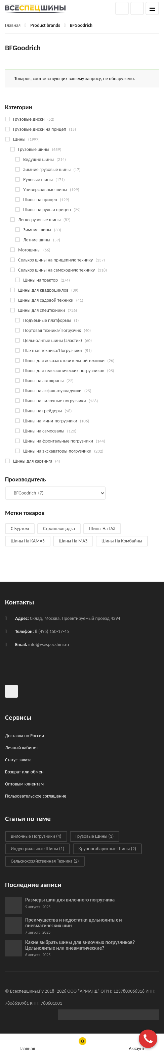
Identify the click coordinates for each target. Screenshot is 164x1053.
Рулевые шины (38, 179)
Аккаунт (137, 1043)
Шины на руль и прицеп (47, 210)
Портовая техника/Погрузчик (52, 330)
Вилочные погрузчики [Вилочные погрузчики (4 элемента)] (36, 836)
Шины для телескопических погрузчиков (63, 370)
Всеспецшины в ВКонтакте (11, 691)
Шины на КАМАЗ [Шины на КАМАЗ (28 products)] (28, 541)
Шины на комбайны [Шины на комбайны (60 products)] (121, 541)
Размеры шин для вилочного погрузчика (70, 900)
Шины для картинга (32, 461)
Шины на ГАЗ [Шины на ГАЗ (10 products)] (102, 528)
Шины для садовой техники (45, 300)
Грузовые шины (33, 149)
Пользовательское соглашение (35, 796)
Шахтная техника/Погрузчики (52, 350)
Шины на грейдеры (42, 411)
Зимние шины (37, 230)
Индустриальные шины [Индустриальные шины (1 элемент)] (37, 849)
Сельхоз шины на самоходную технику (56, 270)
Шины (19, 139)
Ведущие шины (38, 159)
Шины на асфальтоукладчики (52, 391)
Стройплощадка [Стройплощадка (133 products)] (59, 528)
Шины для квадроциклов (43, 290)
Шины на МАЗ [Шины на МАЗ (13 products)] (73, 541)
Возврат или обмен (24, 772)
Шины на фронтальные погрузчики (58, 441)
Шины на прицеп (40, 199)
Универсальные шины (45, 189)
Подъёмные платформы (47, 320)
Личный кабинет (21, 748)
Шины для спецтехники (41, 310)
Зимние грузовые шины (47, 169)
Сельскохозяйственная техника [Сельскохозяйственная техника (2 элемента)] (45, 861)
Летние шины (36, 240)
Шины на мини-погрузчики (50, 421)
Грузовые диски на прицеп (39, 129)
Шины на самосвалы (43, 431)
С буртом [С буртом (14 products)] (20, 528)
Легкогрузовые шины (39, 220)
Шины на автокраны (43, 381)
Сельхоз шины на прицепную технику (55, 260)
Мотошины (29, 250)
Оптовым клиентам (24, 784)
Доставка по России (24, 736)
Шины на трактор (40, 280)
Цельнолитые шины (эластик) (52, 340)
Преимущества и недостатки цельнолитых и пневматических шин (73, 923)
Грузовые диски (28, 119)
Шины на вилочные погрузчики (54, 401)
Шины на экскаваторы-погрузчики (57, 451)
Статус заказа (18, 760)
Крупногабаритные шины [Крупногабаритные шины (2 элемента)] (107, 849)
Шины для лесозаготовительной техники (64, 360)
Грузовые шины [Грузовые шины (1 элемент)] (95, 836)
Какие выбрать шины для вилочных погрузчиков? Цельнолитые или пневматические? (80, 945)
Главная (12, 25)
